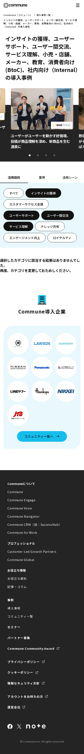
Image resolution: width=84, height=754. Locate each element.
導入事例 (13, 608)
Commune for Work (22, 532)
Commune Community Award (30, 648)
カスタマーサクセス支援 (26, 204)
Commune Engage (21, 500)
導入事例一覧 (44, 15)
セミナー (13, 627)
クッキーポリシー (20, 672)
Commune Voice (19, 508)
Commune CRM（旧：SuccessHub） (34, 524)
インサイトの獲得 (43, 193)
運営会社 (13, 707)
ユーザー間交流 (57, 215)
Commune (15, 492)
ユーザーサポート (21, 215)
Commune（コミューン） (17, 15)
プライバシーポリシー (23, 662)
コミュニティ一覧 (20, 616)
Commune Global (20, 559)
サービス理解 (18, 226)
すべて (13, 193)
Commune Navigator (23, 516)
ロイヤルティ (62, 237)
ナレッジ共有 (50, 226)
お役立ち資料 (17, 578)
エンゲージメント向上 (24, 237)
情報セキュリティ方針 (23, 683)
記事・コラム (17, 586)
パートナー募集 (18, 638)
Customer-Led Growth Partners (31, 551)
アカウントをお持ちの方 (25, 696)
